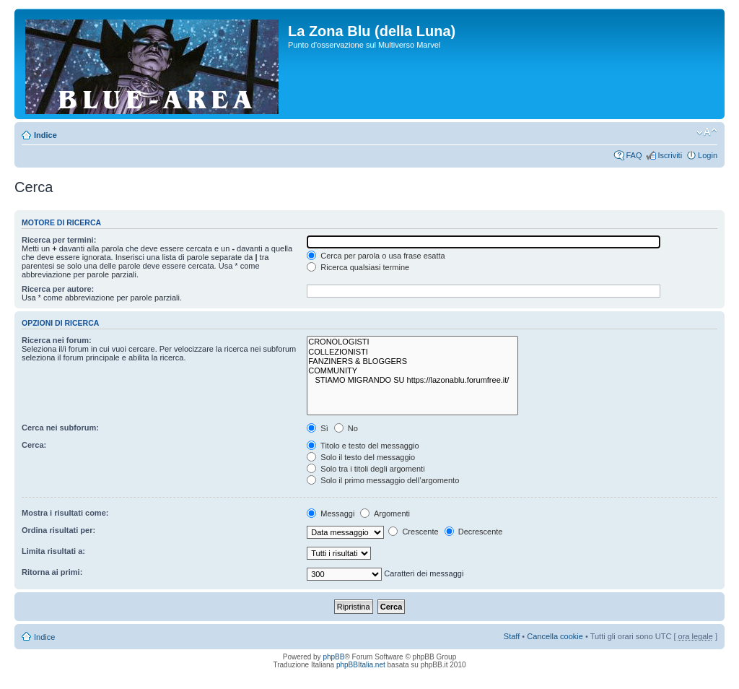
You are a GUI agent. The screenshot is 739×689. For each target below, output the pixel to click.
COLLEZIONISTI (412, 352)
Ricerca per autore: (58, 289)
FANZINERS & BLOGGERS (412, 361)
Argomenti (385, 513)
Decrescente (474, 531)
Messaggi (330, 513)
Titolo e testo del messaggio (363, 445)
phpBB (333, 657)
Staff (512, 636)
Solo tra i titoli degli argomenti (365, 468)
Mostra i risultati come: (65, 512)
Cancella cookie (555, 636)
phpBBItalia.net (360, 665)
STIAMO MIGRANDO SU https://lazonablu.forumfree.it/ (412, 380)
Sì (317, 428)
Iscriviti (669, 155)
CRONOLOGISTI (412, 342)
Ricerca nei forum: (57, 340)
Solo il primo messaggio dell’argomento (383, 480)
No (346, 428)
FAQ (634, 155)
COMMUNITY (412, 371)
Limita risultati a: (53, 551)
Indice (45, 135)
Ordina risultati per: (58, 530)
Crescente (413, 531)
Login (707, 155)
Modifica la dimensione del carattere (706, 132)
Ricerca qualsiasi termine (358, 267)
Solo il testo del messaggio (361, 457)
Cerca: (34, 445)
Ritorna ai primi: (52, 572)
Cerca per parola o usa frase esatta (376, 255)
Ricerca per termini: (59, 239)
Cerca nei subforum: (60, 427)
